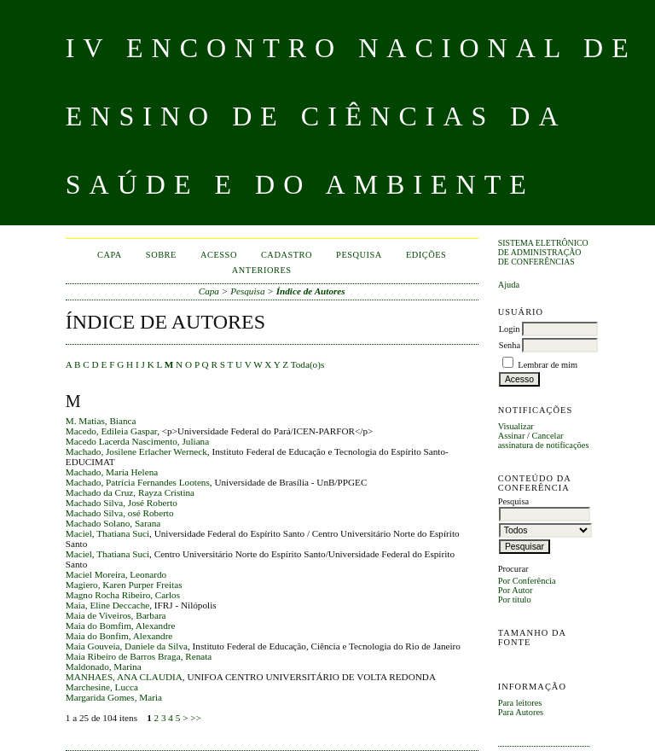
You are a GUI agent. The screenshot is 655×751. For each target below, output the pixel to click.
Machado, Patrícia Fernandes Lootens (138, 482)
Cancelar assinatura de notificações (543, 440)
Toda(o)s (308, 364)
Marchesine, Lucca (102, 687)
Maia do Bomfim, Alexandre (121, 625)
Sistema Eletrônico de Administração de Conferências (543, 252)
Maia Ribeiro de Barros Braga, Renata (139, 656)
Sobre (161, 254)
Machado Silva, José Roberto (121, 503)
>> (195, 718)
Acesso (218, 254)
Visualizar (516, 426)
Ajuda (508, 284)
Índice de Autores (310, 291)
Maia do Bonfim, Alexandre (119, 636)
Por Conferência (527, 580)
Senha (509, 345)
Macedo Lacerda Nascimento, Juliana (137, 441)
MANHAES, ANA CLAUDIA (124, 677)
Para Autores (520, 712)
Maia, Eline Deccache (107, 605)
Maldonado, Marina (104, 666)
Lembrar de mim (547, 365)
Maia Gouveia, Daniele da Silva (127, 646)
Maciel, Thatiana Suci (107, 533)
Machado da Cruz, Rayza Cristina (130, 492)
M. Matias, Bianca (101, 421)
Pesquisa (359, 254)
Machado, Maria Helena (112, 472)
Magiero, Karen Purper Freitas (124, 584)
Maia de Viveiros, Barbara (116, 615)
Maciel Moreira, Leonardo (116, 574)
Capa (109, 254)
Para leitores (520, 702)
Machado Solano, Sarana (113, 523)
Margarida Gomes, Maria (114, 697)
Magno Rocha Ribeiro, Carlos (123, 595)
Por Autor (515, 590)
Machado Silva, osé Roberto (120, 513)
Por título (514, 599)
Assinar (511, 435)
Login (509, 329)
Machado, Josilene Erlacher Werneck (136, 451)
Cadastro (286, 254)
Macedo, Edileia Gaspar (111, 431)
